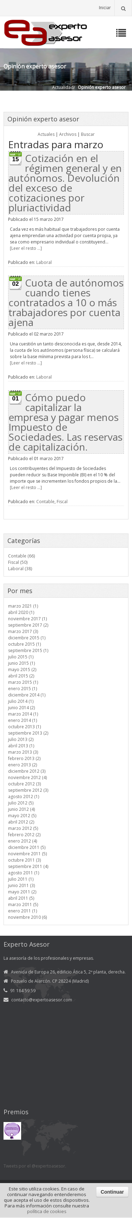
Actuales (46, 134)
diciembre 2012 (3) (26, 771)
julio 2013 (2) (20, 739)
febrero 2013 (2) (24, 758)
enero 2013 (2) (22, 765)
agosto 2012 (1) (23, 797)
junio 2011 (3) (21, 885)
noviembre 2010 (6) (27, 917)
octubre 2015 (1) (24, 644)
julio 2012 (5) (20, 803)
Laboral (44, 262)
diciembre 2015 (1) (26, 638)
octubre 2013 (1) (24, 727)
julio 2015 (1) (20, 657)
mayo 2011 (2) (22, 892)
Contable (45, 502)
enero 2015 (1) (22, 689)
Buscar (88, 134)
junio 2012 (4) (21, 809)
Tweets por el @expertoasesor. (35, 1166)
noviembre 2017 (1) (27, 619)
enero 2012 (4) (22, 841)
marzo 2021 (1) (23, 606)
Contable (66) (21, 556)
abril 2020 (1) (21, 612)
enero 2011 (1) (22, 911)
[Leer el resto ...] (26, 248)
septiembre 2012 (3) (28, 790)
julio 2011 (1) (20, 879)
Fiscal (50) (17, 562)
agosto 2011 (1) (23, 873)
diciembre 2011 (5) (26, 847)
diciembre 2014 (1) (26, 695)
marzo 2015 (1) (23, 682)
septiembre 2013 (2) (28, 733)
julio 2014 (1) (20, 701)
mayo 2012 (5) (22, 816)
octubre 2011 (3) (24, 860)
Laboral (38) (20, 569)
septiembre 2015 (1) (28, 650)
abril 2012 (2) (21, 822)
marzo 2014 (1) (23, 714)
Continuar (112, 1192)
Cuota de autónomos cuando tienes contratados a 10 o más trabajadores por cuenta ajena (66, 302)
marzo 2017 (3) (23, 631)
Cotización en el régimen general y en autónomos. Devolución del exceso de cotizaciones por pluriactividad (65, 182)
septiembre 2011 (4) (28, 866)
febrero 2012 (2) (24, 835)
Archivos (67, 134)
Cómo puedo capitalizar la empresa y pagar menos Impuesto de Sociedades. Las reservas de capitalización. (65, 422)
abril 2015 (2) (21, 676)
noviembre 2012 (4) (27, 777)
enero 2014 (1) (22, 720)
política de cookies (47, 1211)
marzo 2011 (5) (23, 905)
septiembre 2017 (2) (28, 625)
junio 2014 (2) (21, 708)
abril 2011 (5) (21, 898)
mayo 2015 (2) (22, 670)
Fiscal (62, 502)
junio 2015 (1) (21, 663)
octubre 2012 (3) (24, 784)
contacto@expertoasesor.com (41, 1000)
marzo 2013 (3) (23, 752)
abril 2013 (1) (21, 746)
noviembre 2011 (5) (27, 854)
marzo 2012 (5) (23, 828)
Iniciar (105, 8)
